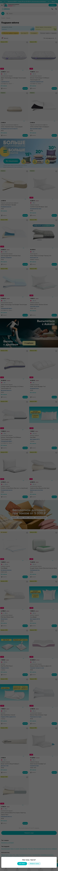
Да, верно (22, 863)
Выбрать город (34, 863)
